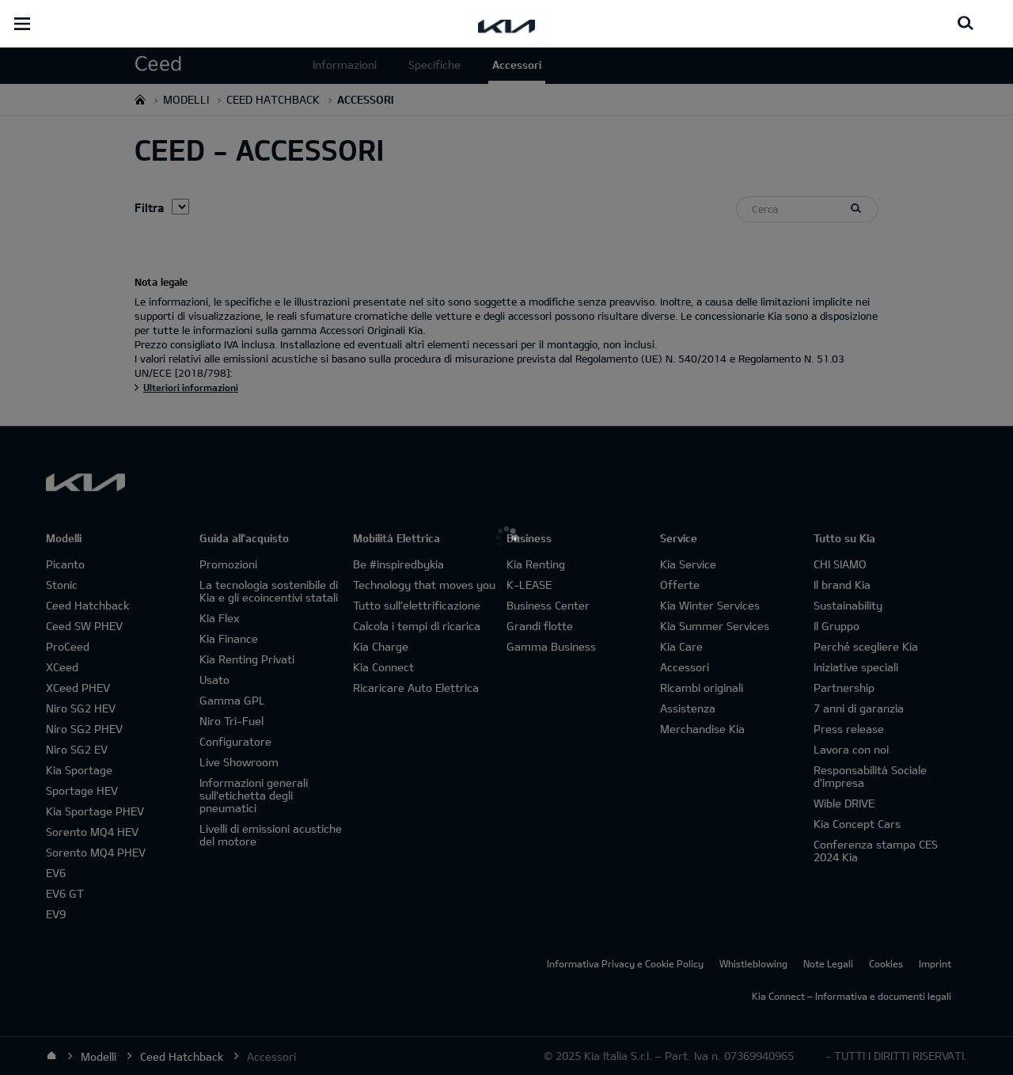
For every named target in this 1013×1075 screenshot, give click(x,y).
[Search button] (965, 24)
